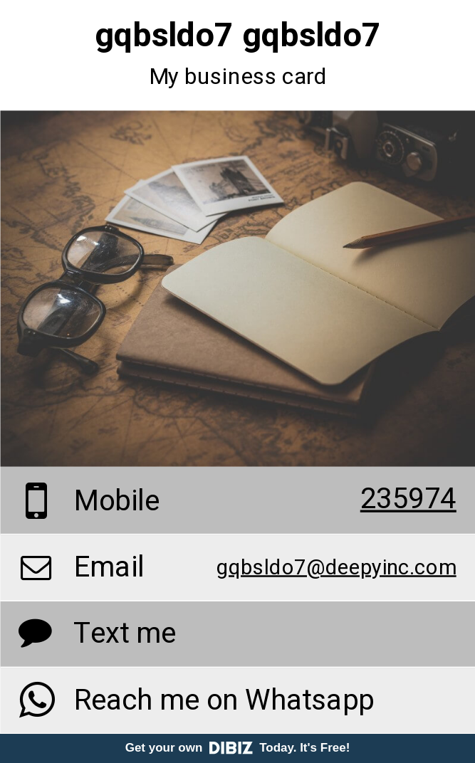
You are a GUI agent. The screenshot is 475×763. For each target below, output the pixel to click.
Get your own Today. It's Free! (237, 747)
